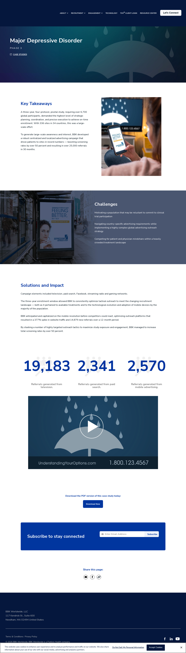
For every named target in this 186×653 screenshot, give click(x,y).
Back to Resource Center (19, 17)
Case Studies (20, 54)
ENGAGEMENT (94, 8)
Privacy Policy (31, 636)
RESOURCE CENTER (148, 8)
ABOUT (63, 8)
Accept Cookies (156, 647)
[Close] (181, 647)
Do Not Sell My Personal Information (128, 647)
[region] (93, 648)
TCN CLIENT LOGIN (128, 8)
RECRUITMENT (77, 8)
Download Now (93, 504)
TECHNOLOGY (111, 8)
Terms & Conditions (14, 636)
